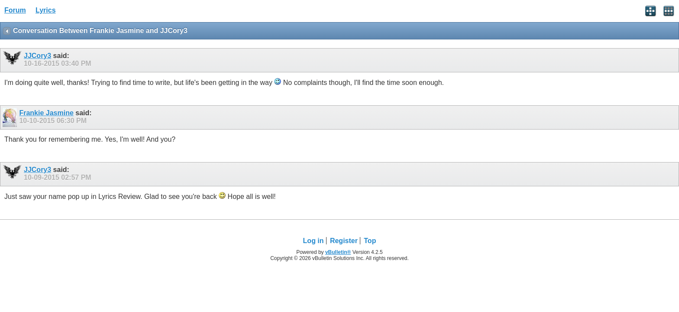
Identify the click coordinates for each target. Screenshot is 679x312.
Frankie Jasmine (46, 113)
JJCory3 (37, 55)
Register (344, 240)
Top (370, 240)
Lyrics (46, 10)
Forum (15, 10)
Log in (313, 240)
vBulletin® (338, 252)
